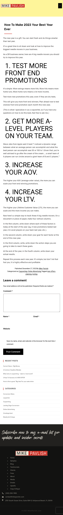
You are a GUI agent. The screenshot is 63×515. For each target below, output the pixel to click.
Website (6, 329)
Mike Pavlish (43, 269)
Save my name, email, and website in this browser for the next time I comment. (31, 342)
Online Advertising (34, 271)
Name (6, 316)
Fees (12, 473)
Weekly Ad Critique (9, 417)
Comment (8, 291)
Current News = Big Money (11, 366)
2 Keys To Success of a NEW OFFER (14, 377)
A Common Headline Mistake (12, 370)
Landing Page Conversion (11, 405)
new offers (51, 271)
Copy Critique (15, 489)
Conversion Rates (8, 394)
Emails (12, 482)
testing (34, 274)
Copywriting (23, 271)
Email (36, 316)
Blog (12, 464)
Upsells (13, 486)
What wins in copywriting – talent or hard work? (18, 374)
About (12, 476)
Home (12, 458)
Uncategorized (8, 413)
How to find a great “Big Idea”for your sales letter (18, 381)
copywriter (6, 398)
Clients (12, 470)
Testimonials (14, 467)
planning (29, 274)
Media (12, 479)
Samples (13, 461)
